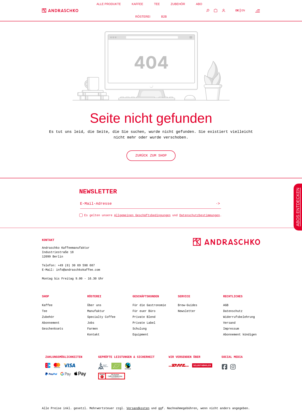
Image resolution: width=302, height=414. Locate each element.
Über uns (94, 305)
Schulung (140, 328)
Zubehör (48, 317)
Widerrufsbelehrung (239, 317)
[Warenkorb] (215, 10)
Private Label (144, 323)
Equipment (140, 334)
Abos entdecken (297, 207)
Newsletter (186, 311)
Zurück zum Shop (151, 156)
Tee (44, 311)
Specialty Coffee (101, 317)
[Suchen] (208, 10)
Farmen (92, 328)
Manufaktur (96, 311)
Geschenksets (52, 328)
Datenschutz (232, 311)
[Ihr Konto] (223, 10)
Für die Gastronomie (149, 305)
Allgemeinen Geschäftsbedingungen (142, 215)
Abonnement (51, 323)
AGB (225, 305)
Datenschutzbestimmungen (199, 215)
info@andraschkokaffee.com (78, 270)
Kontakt (93, 334)
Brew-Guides (187, 305)
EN (243, 10)
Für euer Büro (144, 311)
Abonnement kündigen (240, 334)
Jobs (90, 323)
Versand (229, 323)
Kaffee (47, 305)
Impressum (231, 328)
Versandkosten (137, 408)
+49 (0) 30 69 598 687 (76, 266)
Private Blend (144, 317)
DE (237, 10)
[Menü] (257, 10)
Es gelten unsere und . (153, 215)
